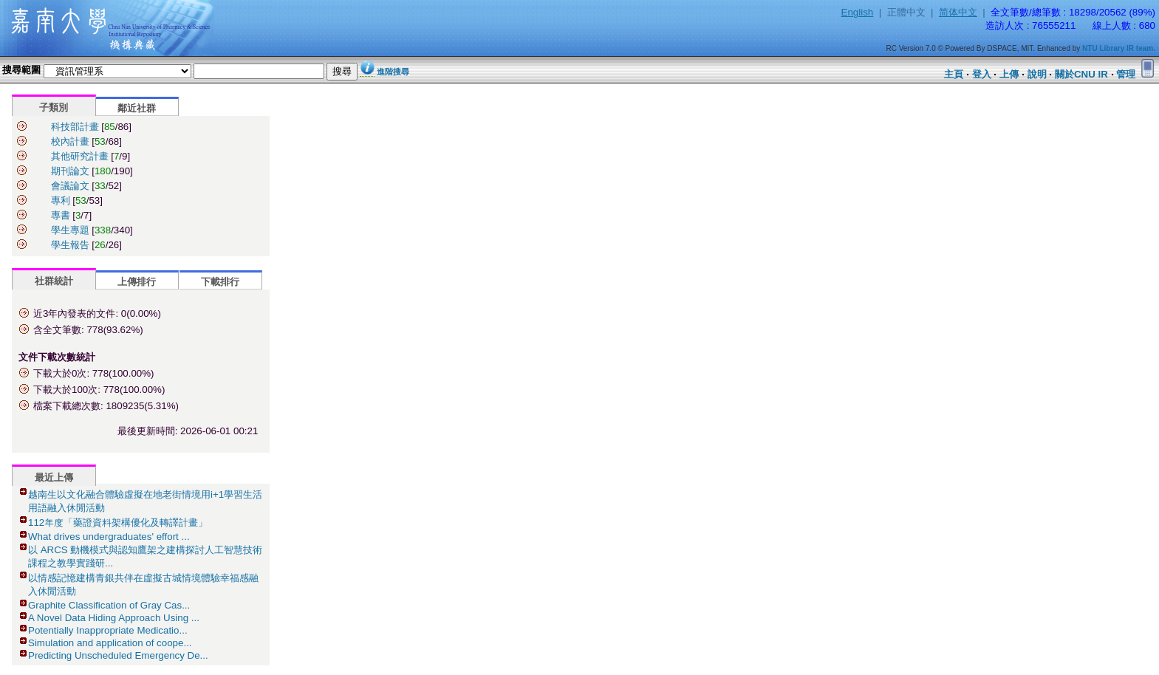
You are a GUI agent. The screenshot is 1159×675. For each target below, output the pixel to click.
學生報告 (70, 244)
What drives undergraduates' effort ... (109, 536)
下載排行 (220, 281)
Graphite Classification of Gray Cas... (109, 605)
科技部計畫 (75, 126)
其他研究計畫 (80, 156)
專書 (60, 215)
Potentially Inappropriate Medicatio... (108, 630)
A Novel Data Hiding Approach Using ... (113, 617)
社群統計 (54, 281)
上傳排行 (136, 281)
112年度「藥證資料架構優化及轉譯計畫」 (118, 522)
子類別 (53, 107)
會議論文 (70, 185)
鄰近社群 (136, 108)
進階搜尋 (393, 71)
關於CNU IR (1081, 74)
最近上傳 (54, 477)
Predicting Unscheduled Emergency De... (118, 655)
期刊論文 (70, 171)
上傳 (1009, 74)
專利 (60, 200)
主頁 (953, 74)
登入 (981, 74)
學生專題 (70, 230)
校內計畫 (70, 141)
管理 (1125, 74)
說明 (1037, 74)
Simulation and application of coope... (110, 642)
